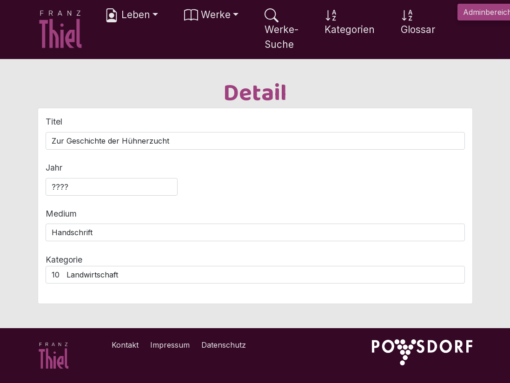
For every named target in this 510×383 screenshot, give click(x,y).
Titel (54, 121)
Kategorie (64, 259)
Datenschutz (223, 345)
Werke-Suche (281, 29)
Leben (127, 15)
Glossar (418, 21)
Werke (207, 15)
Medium (61, 213)
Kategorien (350, 21)
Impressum (170, 345)
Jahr (54, 167)
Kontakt (125, 345)
